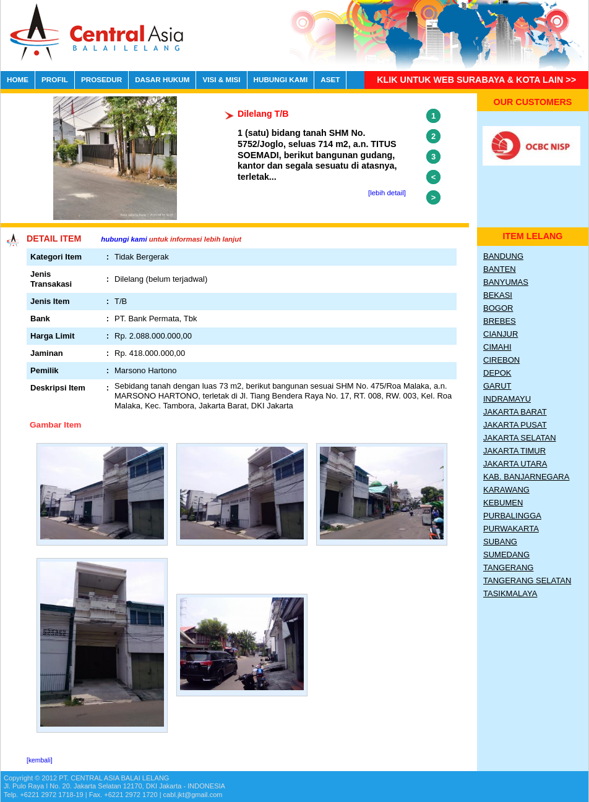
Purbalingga (512, 515)
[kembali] (40, 760)
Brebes (499, 321)
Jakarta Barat (515, 411)
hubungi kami (124, 239)
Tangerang (508, 567)
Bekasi (497, 295)
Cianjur (500, 334)
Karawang (506, 489)
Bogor (498, 308)
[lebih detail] (387, 192)
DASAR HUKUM (162, 79)
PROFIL (54, 79)
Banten (499, 269)
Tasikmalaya (510, 593)
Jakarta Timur (514, 450)
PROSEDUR (101, 79)
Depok (497, 373)
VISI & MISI (221, 79)
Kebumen (503, 502)
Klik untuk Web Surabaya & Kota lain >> (476, 80)
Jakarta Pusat (515, 424)
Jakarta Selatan (519, 437)
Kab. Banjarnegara (526, 476)
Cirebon (501, 360)
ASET (330, 79)
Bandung (503, 256)
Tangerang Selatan (527, 580)
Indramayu (507, 398)
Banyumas (505, 282)
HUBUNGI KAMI (281, 79)
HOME (17, 79)
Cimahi (497, 347)
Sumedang (506, 554)
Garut (497, 385)
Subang (500, 541)
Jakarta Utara (515, 463)
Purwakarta (511, 528)
